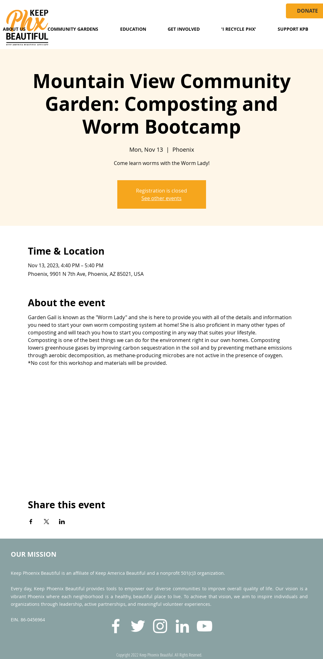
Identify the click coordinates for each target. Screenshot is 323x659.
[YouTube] (204, 626)
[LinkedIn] (182, 626)
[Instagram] (160, 626)
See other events (161, 198)
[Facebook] (115, 626)
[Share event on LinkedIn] (62, 521)
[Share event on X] (46, 521)
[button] (73, 29)
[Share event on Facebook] (31, 521)
